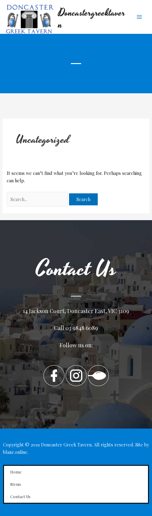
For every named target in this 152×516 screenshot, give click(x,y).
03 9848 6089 (81, 328)
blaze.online (15, 452)
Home (16, 471)
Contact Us (20, 496)
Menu (15, 484)
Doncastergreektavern (91, 19)
